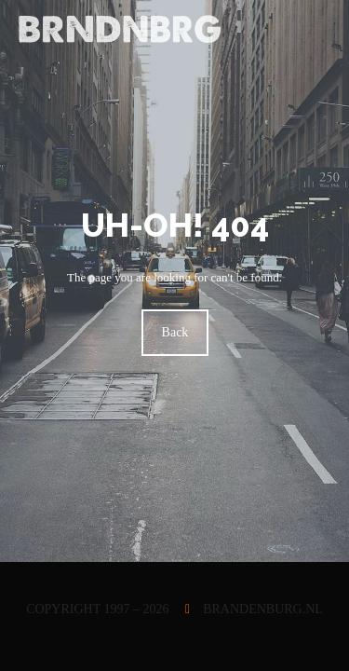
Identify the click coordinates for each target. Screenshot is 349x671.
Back (174, 332)
